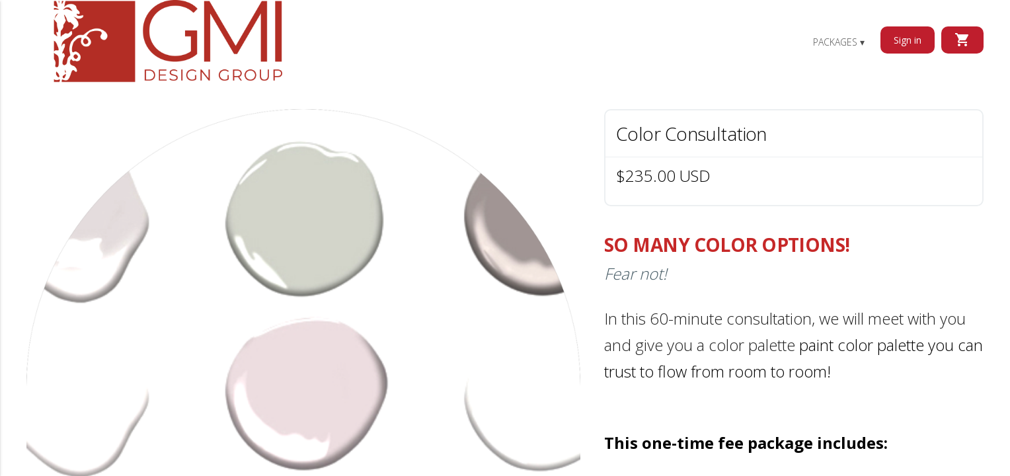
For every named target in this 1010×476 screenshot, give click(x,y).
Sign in (907, 40)
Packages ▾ (839, 42)
